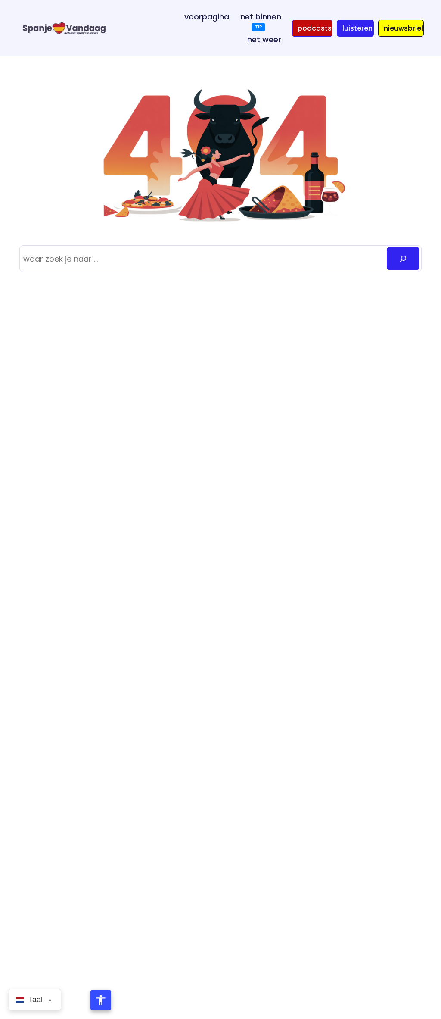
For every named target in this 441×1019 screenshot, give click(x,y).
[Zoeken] (403, 258)
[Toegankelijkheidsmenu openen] (100, 1000)
